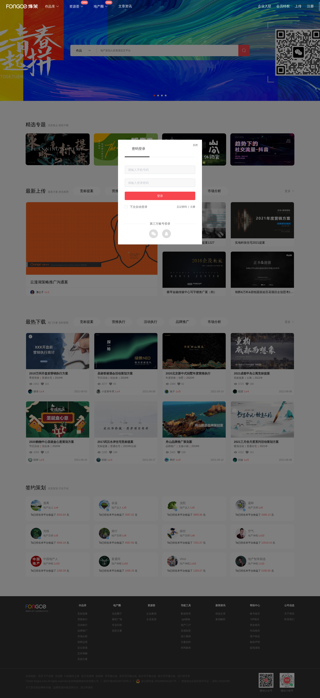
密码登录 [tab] (138, 148)
